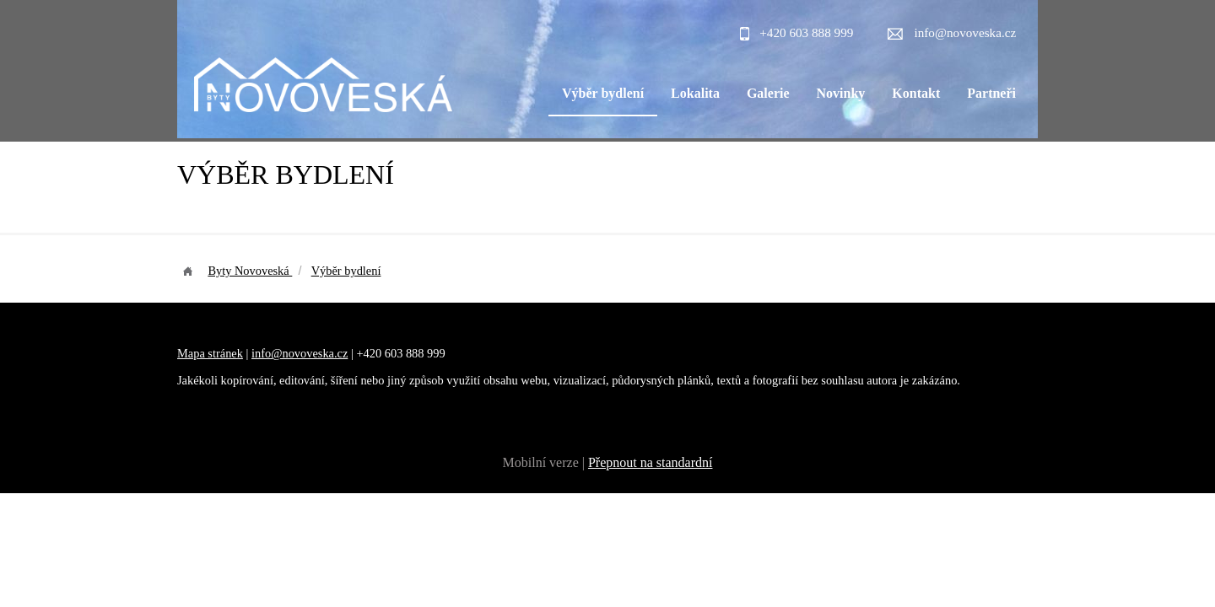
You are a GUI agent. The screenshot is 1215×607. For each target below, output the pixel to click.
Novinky (841, 93)
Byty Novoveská (250, 270)
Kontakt (916, 93)
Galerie (768, 93)
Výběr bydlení (603, 93)
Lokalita (695, 93)
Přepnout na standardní (650, 462)
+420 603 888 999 (806, 32)
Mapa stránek (210, 353)
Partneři (991, 93)
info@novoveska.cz (966, 32)
